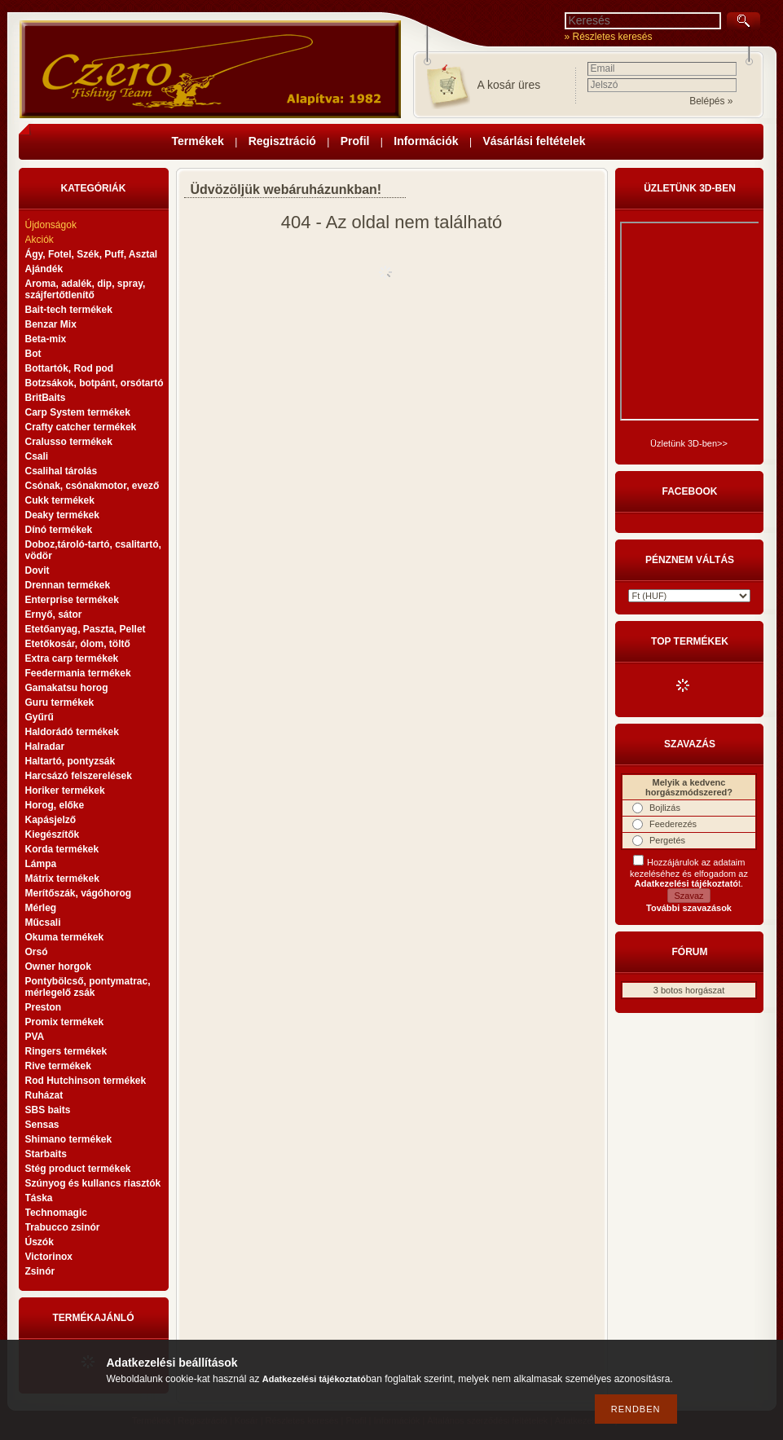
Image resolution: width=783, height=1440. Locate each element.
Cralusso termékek (68, 441)
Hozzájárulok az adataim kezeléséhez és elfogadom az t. (689, 872)
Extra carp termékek (72, 658)
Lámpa (41, 864)
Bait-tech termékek (68, 309)
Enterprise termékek (72, 600)
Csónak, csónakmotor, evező (92, 485)
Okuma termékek (64, 937)
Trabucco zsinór (62, 1227)
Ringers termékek (66, 1051)
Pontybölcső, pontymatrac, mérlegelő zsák (88, 986)
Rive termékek (58, 1066)
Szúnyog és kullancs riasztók (93, 1183)
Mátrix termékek (62, 878)
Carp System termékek (77, 412)
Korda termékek (62, 849)
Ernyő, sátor (53, 614)
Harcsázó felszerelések (78, 776)
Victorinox (49, 1256)
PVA (35, 1036)
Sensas (42, 1124)
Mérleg (41, 908)
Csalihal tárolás (61, 471)
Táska (39, 1198)
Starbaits (46, 1154)
